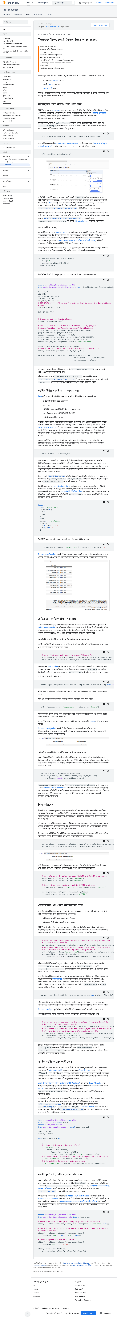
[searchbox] (15, 22)
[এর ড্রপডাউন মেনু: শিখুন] (33, 2)
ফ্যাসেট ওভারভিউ (45, 146)
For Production (10, 9)
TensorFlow (42, 34)
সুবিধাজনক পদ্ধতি (55, 1070)
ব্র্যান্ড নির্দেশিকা (80, 1296)
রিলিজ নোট (79, 1289)
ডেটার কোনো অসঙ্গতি (46, 627)
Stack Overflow (80, 1293)
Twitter (36, 1293)
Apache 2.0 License (39, 1265)
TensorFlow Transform (47, 427)
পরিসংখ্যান (55, 80)
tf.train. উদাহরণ (84, 1070)
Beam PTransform (96, 1083)
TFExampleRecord (87, 1107)
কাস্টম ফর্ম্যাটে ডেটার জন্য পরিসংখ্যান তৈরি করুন (76, 240)
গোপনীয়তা (44, 1308)
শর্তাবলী (36, 1308)
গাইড (69, 34)
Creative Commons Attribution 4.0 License (76, 1263)
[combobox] (63, 3)
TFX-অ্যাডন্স (38, 15)
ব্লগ (34, 1286)
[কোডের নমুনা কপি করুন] (108, 133)
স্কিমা (49, 84)
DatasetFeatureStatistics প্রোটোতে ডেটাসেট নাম (78, 1201)
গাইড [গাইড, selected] (28, 15)
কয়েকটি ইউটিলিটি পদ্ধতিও (71, 491)
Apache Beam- (61, 232)
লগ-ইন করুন (109, 3)
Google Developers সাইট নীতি (81, 1265)
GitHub (99, 3)
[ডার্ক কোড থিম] (104, 133)
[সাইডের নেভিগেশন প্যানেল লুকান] (27, 1314)
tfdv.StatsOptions (81, 221)
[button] (13, 156)
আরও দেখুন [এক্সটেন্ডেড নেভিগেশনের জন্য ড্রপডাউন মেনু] (42, 3)
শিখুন (50, 34)
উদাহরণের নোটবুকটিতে (47, 554)
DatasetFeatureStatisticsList (66, 143)
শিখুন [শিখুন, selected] (28, 3)
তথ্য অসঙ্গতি (47, 88)
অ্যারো (40, 1088)
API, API (49, 15)
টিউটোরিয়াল (18, 15)
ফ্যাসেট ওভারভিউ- (100, 113)
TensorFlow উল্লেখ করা (83, 1300)
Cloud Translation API (52, 27)
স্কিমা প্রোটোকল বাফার (61, 486)
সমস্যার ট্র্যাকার (80, 1286)
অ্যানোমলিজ (53, 667)
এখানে (49, 203)
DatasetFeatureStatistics (48, 1198)
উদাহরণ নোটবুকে (100, 143)
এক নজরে (6, 15)
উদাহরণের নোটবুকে (45, 1009)
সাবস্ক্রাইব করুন (88, 1313)
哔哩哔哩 (36, 1296)
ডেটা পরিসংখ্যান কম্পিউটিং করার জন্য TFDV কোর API (59, 1083)
